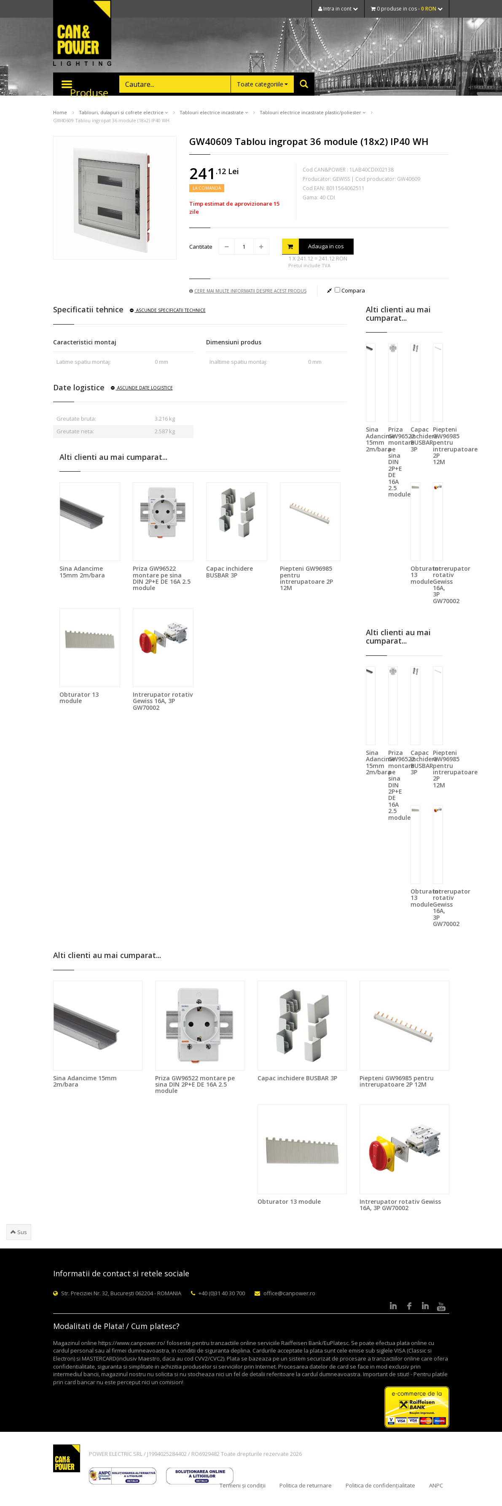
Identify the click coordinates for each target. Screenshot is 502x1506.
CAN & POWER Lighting (82, 33)
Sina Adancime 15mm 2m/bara (82, 571)
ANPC (436, 1485)
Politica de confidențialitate (380, 1485)
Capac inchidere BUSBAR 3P (229, 571)
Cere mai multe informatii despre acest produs (247, 291)
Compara (350, 290)
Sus (19, 1232)
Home (60, 112)
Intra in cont (338, 8)
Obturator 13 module (79, 697)
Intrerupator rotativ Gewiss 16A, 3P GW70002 (163, 700)
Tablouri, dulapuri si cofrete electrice (123, 112)
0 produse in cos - (407, 8)
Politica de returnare (305, 1485)
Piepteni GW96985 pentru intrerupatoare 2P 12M (306, 578)
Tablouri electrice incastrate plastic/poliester (312, 112)
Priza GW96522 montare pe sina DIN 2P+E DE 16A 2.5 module (162, 578)
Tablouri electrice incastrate (214, 112)
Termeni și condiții (243, 1485)
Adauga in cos (313, 246)
